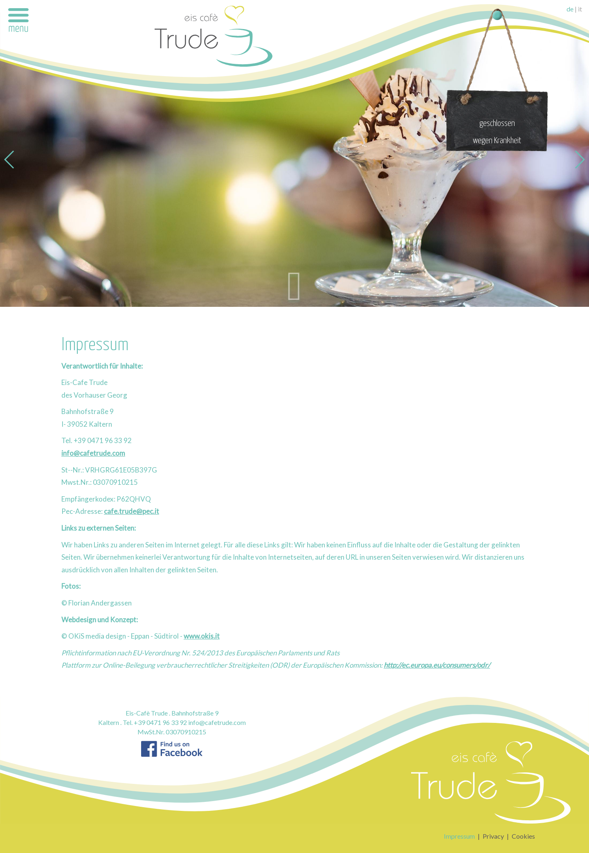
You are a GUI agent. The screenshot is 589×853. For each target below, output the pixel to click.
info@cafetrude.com (93, 453)
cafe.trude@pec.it (131, 511)
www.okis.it (202, 636)
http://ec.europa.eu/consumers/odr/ (437, 665)
